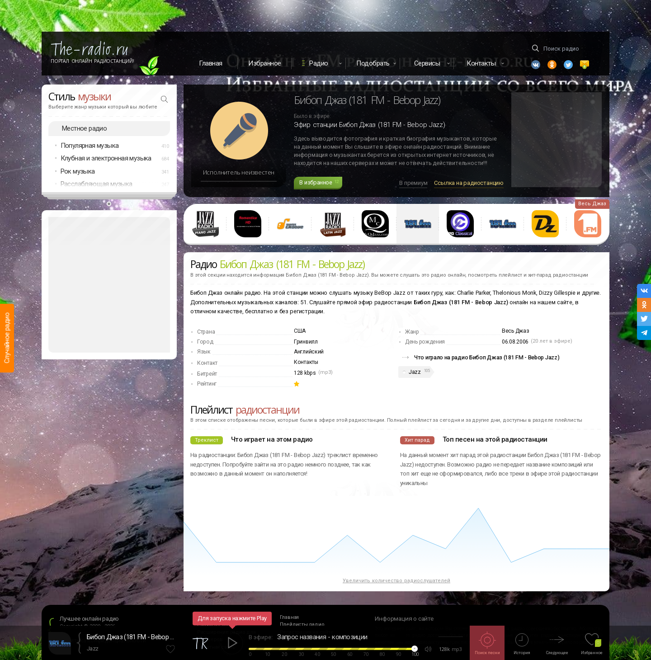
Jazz (415, 372)
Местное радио (84, 128)
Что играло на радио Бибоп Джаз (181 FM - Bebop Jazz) (486, 357)
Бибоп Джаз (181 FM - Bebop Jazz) (132, 637)
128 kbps (305, 373)
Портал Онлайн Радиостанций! (92, 61)
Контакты (306, 362)
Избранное (264, 63)
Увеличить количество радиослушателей (396, 581)
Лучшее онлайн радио (89, 618)
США (300, 331)
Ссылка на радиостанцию (469, 182)
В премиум (413, 182)
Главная (210, 63)
